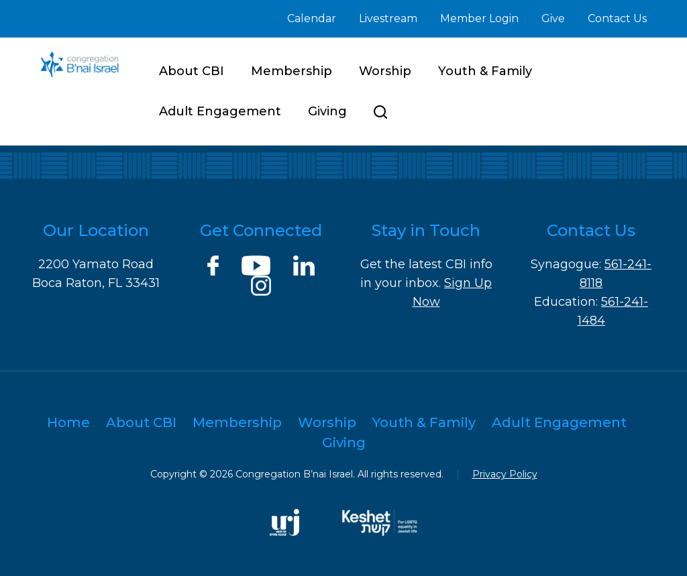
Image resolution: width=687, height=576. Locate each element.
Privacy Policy (504, 474)
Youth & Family (485, 71)
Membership (291, 71)
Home (68, 422)
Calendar (311, 18)
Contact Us (617, 18)
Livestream (388, 18)
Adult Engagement (220, 111)
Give (553, 18)
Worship (385, 71)
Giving (327, 111)
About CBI (191, 71)
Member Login (479, 18)
